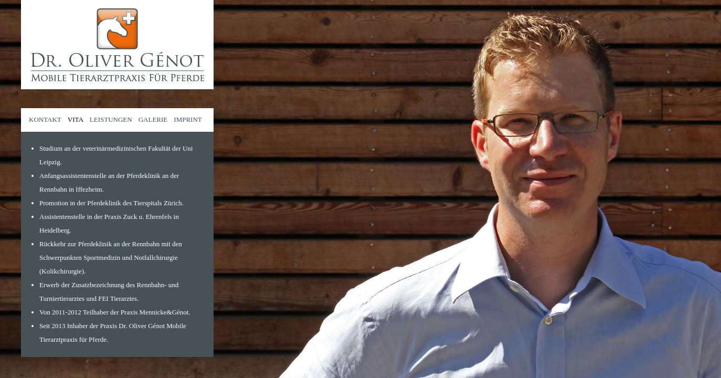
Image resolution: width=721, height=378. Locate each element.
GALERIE (153, 119)
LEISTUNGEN (111, 119)
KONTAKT (45, 119)
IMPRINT (188, 119)
